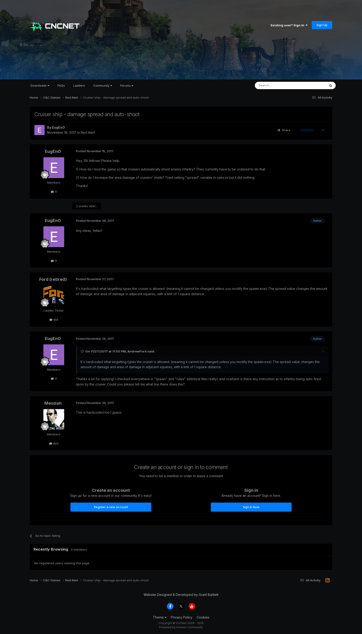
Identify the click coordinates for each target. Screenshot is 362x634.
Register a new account (111, 507)
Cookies (203, 617)
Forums (126, 85)
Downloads (39, 85)
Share (284, 130)
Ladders (79, 85)
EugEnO (58, 127)
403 (54, 443)
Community (102, 85)
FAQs (61, 85)
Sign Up (322, 25)
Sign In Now (251, 507)
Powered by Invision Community (181, 627)
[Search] (278, 85)
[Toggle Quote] (83, 351)
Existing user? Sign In (289, 25)
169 (53, 320)
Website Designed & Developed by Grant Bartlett (181, 595)
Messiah (53, 403)
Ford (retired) (53, 279)
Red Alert (88, 132)
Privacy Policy (181, 617)
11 (54, 192)
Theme (159, 617)
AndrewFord (137, 351)
